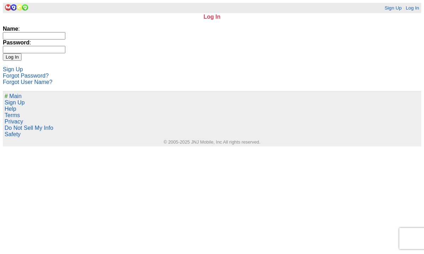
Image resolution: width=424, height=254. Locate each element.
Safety (12, 134)
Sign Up (392, 8)
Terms (12, 115)
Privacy (14, 122)
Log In (412, 8)
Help (10, 109)
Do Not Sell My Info (29, 128)
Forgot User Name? (28, 82)
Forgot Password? (26, 76)
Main (13, 96)
